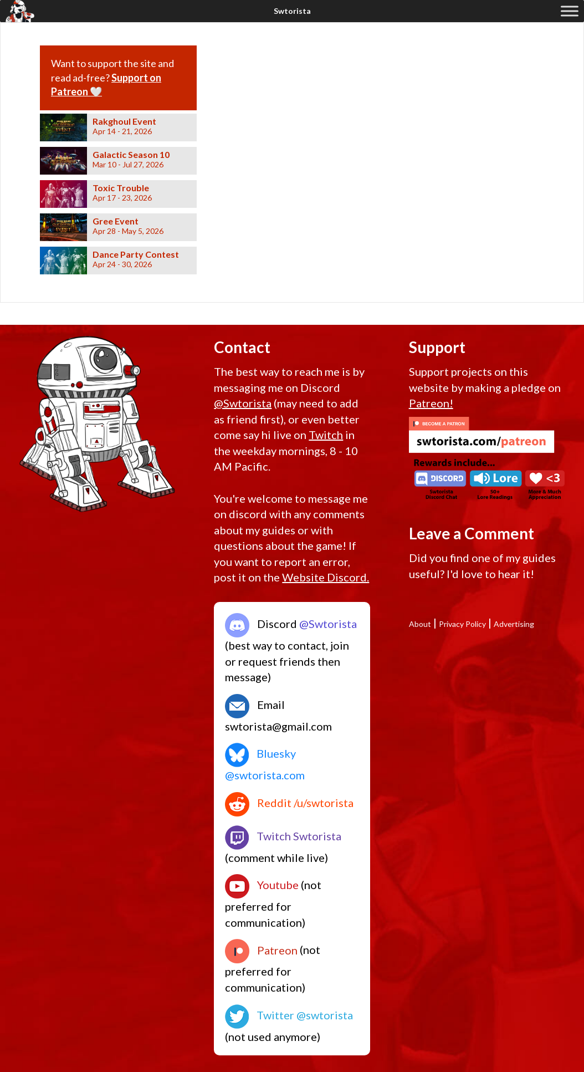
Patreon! (431, 403)
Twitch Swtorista (283, 836)
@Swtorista (242, 403)
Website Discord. (325, 577)
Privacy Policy (462, 624)
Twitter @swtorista (289, 1015)
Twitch (326, 434)
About (420, 624)
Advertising (514, 624)
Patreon (261, 950)
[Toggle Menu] (569, 11)
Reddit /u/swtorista (289, 802)
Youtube (262, 884)
